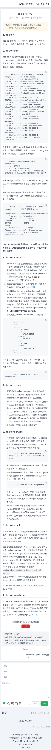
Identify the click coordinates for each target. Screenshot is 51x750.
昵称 (5, 666)
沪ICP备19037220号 (29, 734)
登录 (35, 703)
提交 (44, 703)
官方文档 (33, 614)
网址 (5, 677)
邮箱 (5, 671)
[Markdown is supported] (4, 703)
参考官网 (31, 287)
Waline (43, 727)
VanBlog (31, 741)
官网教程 (37, 421)
